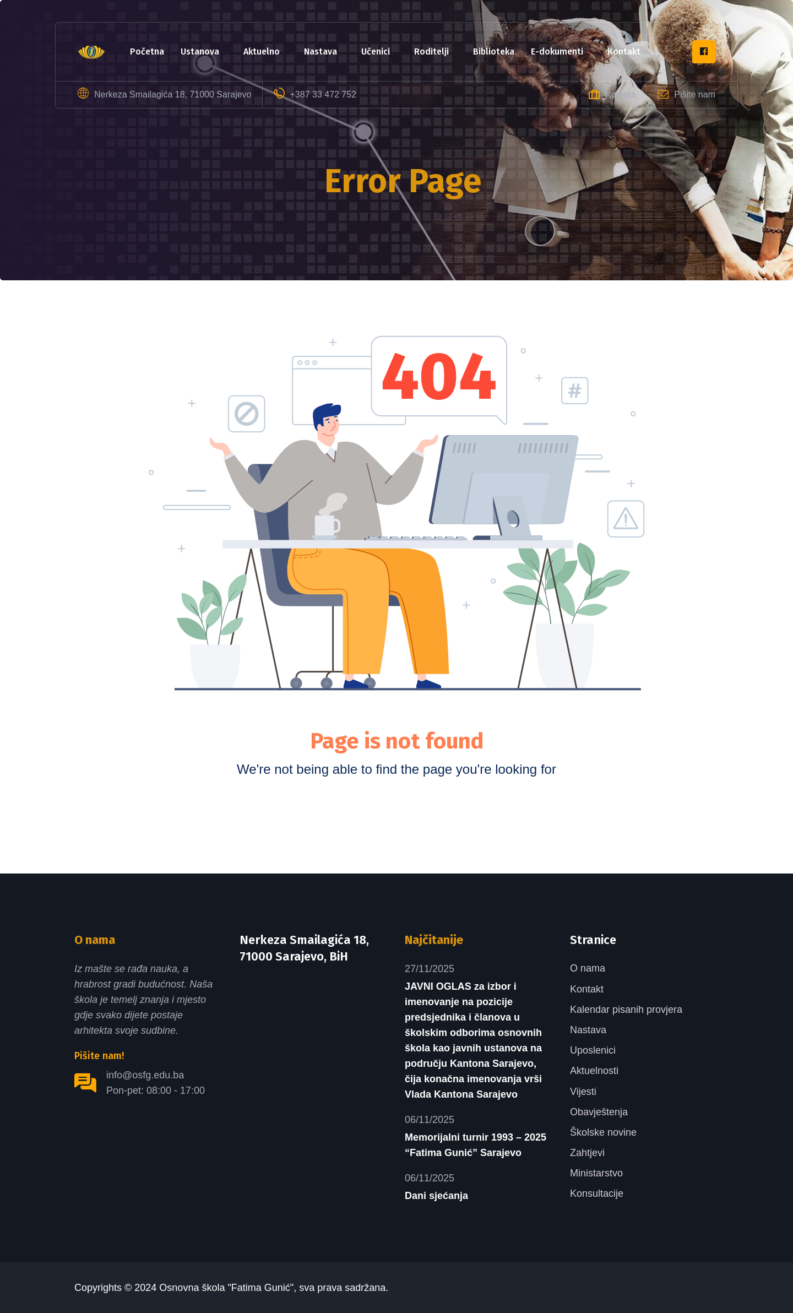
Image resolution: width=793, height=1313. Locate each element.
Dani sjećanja (436, 1195)
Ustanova (200, 51)
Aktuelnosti (594, 1070)
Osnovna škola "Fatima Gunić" (226, 1287)
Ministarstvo (596, 1173)
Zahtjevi (587, 1152)
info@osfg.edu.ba (145, 1075)
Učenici (375, 51)
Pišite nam (694, 94)
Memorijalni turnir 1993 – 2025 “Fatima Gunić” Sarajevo (475, 1145)
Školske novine (603, 1132)
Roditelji (431, 51)
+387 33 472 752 (323, 94)
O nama (587, 968)
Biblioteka (493, 51)
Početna (147, 51)
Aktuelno (261, 51)
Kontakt (623, 51)
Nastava (320, 51)
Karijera (620, 94)
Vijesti (583, 1091)
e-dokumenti (557, 51)
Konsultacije (596, 1193)
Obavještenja (599, 1111)
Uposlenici (593, 1050)
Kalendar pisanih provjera (626, 1009)
